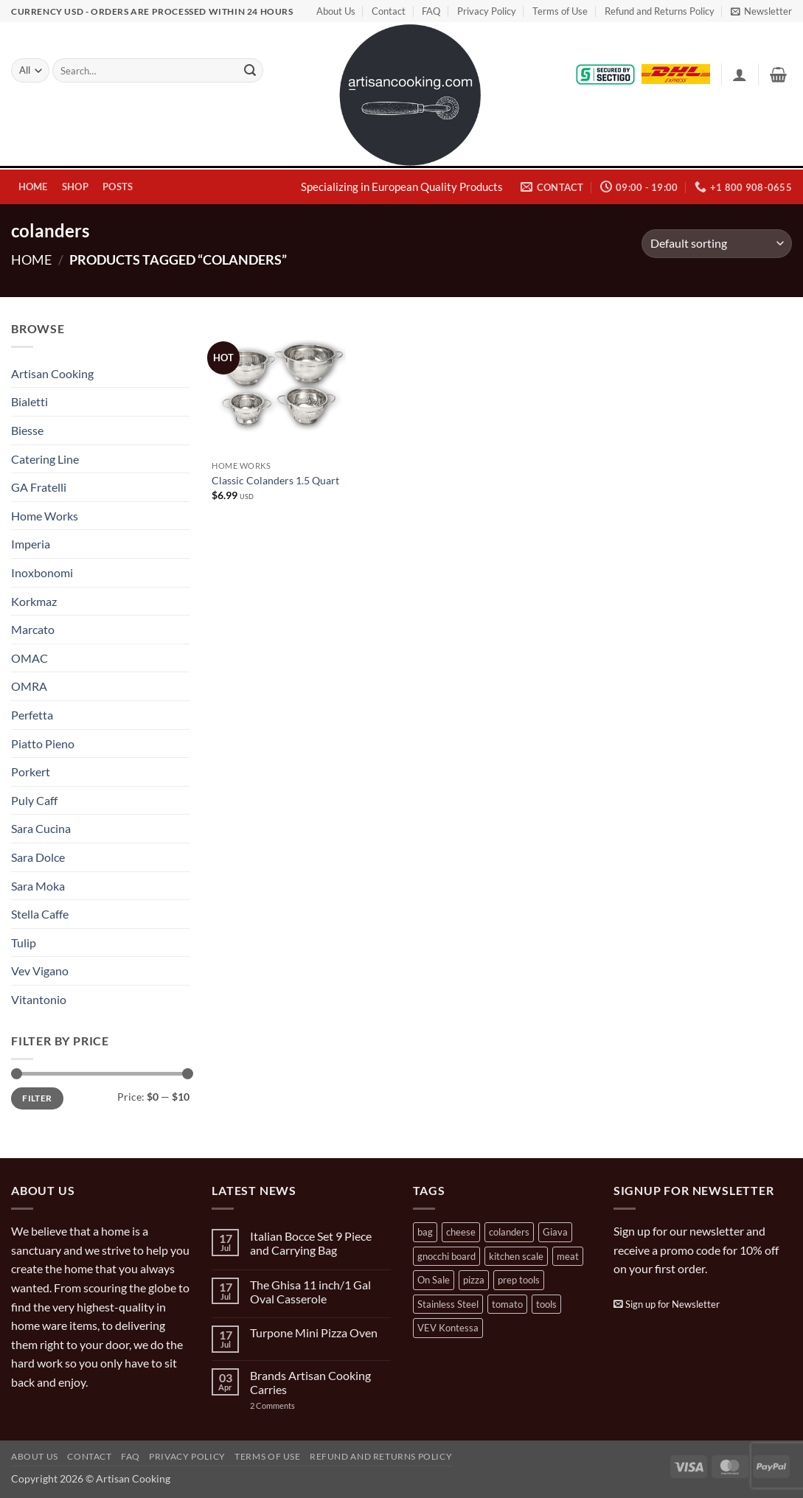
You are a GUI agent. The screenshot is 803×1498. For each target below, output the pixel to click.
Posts (117, 186)
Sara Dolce (38, 857)
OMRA (29, 686)
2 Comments (287, 1405)
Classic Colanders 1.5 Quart (275, 480)
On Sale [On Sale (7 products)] (433, 1280)
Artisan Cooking (52, 373)
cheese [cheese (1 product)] (461, 1232)
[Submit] (250, 70)
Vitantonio (38, 999)
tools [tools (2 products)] (546, 1304)
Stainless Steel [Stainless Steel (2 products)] (448, 1304)
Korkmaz (34, 601)
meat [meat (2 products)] (568, 1256)
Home (33, 186)
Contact (389, 11)
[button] (761, 11)
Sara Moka (38, 886)
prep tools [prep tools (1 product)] (519, 1280)
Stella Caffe (40, 914)
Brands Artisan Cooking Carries (310, 1382)
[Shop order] (717, 243)
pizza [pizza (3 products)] (473, 1280)
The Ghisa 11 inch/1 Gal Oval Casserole (310, 1292)
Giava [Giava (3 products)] (555, 1232)
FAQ (431, 11)
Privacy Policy (486, 11)
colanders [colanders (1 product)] (509, 1232)
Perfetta (32, 715)
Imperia (30, 544)
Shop (75, 186)
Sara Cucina (41, 828)
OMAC (29, 658)
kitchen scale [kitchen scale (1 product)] (516, 1256)
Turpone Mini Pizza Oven (314, 1332)
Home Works (44, 516)
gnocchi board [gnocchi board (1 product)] (446, 1256)
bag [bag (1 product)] (425, 1232)
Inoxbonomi (42, 572)
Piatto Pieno (42, 743)
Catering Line (45, 459)
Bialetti (29, 401)
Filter (37, 1098)
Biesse (27, 430)
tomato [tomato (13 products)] (507, 1304)
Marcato (33, 629)
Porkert (30, 771)
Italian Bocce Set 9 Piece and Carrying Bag (311, 1243)
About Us (335, 11)
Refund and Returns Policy (660, 11)
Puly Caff (34, 800)
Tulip (23, 943)
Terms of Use (560, 11)
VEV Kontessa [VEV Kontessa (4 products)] (448, 1328)
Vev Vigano (40, 971)
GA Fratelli (38, 487)
